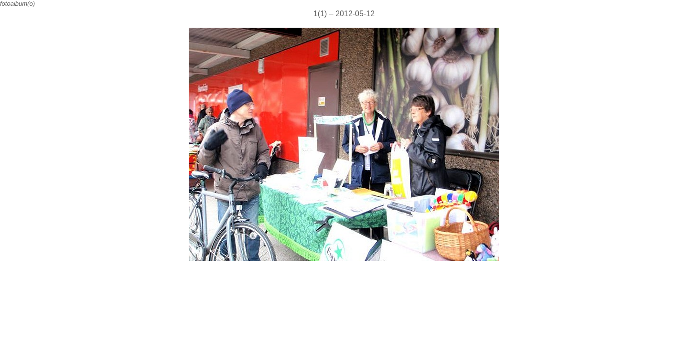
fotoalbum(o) (17, 3)
